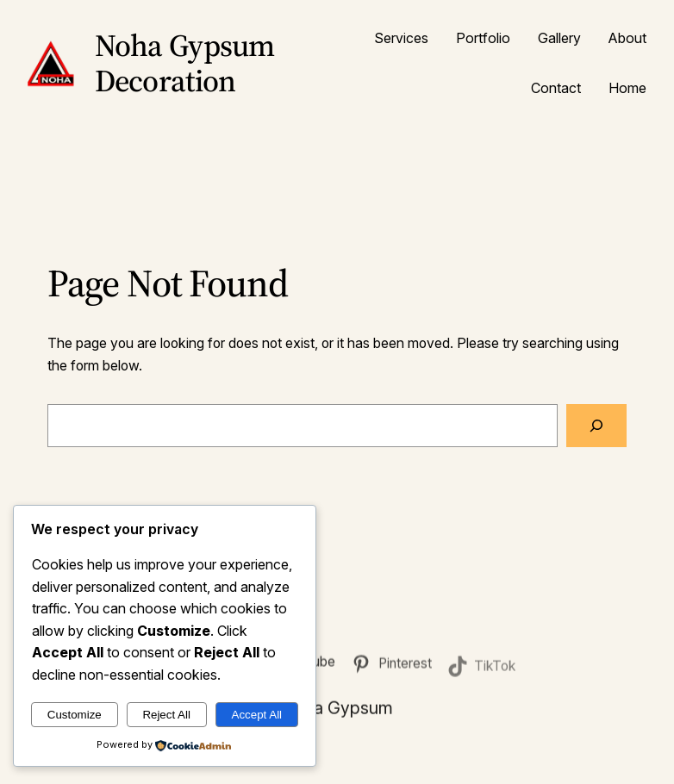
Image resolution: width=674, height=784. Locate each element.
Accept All (257, 714)
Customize (74, 714)
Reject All (166, 714)
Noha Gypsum (337, 710)
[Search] (596, 425)
